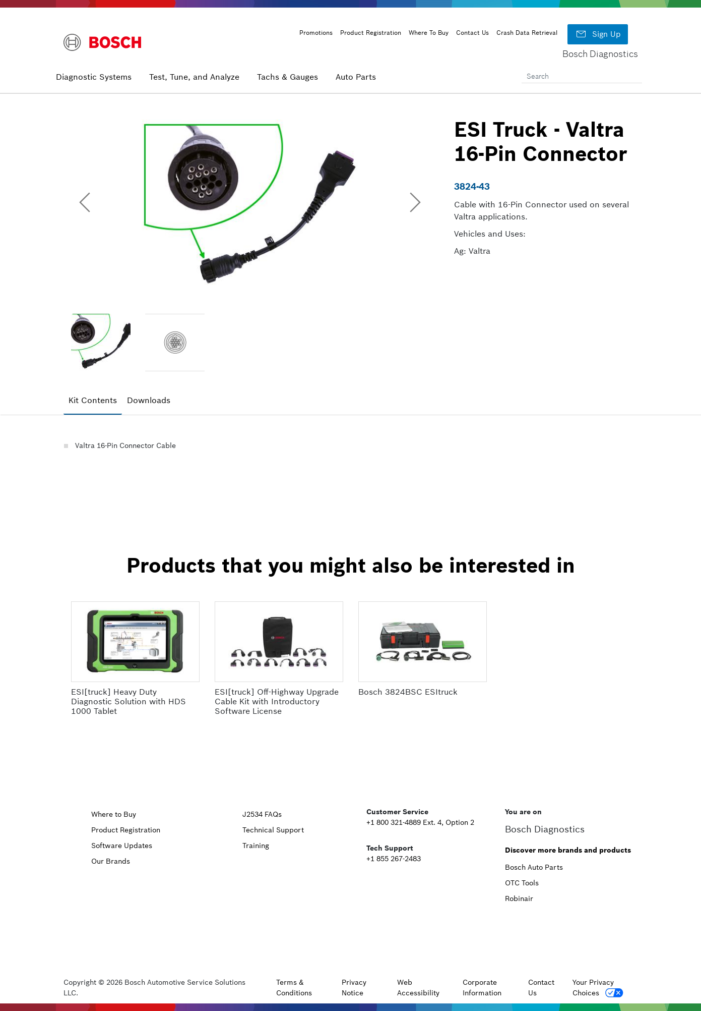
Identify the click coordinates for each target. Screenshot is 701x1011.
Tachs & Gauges (287, 77)
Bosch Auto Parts (534, 867)
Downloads (148, 400)
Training (255, 845)
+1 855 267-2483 (393, 858)
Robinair (519, 898)
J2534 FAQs (262, 814)
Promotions (316, 32)
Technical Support (273, 829)
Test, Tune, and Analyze (194, 77)
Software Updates (121, 845)
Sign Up (597, 34)
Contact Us (472, 32)
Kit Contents (93, 400)
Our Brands (110, 861)
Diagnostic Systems (94, 77)
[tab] (92, 400)
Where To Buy (429, 32)
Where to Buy (113, 814)
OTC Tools (522, 882)
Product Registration (370, 32)
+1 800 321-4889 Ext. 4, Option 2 (420, 822)
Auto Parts (356, 77)
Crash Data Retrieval (526, 32)
